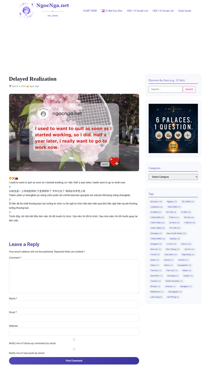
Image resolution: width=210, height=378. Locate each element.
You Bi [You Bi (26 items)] (155, 254)
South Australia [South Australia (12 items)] (174, 281)
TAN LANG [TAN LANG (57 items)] (174, 207)
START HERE (90, 10)
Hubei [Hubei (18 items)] (186, 270)
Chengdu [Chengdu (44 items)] (156, 233)
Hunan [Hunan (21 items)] (168, 260)
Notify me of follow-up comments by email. (32, 343)
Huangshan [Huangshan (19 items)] (184, 265)
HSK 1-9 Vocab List (137, 10)
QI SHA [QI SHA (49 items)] (174, 222)
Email (13, 312)
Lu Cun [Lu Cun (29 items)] (171, 244)
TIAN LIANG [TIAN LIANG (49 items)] (157, 228)
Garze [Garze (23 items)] (154, 260)
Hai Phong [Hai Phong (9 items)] (173, 297)
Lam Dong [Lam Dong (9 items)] (156, 297)
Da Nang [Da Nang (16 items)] (173, 276)
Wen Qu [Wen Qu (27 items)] (155, 249)
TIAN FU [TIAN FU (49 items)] (189, 222)
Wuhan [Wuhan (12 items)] (155, 286)
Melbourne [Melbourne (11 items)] (156, 292)
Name (13, 298)
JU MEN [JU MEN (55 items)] (155, 212)
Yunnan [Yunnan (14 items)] (155, 281)
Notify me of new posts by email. (27, 353)
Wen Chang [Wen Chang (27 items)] (173, 249)
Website (13, 326)
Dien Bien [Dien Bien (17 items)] (156, 276)
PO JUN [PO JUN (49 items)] (175, 228)
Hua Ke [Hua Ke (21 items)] (183, 260)
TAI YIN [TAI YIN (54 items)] (171, 212)
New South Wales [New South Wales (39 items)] (176, 233)
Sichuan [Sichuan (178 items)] (156, 201)
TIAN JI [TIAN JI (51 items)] (174, 217)
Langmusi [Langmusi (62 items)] (156, 207)
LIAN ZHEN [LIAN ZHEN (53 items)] (157, 217)
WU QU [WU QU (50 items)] (189, 217)
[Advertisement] (105, 45)
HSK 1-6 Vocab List (163, 10)
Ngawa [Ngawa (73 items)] (172, 201)
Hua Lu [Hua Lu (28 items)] (186, 244)
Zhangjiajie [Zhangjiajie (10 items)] (174, 292)
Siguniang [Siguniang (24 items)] (188, 254)
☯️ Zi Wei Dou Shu (112, 10)
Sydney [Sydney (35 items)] (175, 238)
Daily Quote (184, 10)
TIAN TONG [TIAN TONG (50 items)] (157, 222)
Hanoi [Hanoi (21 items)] (154, 265)
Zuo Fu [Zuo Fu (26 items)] (189, 249)
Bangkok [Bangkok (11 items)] (186, 286)
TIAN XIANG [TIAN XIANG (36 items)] (157, 238)
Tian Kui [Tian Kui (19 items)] (155, 270)
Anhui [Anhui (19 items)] (168, 265)
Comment (15, 258)
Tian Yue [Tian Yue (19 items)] (171, 270)
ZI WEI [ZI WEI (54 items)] (186, 212)
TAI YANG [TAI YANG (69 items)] (188, 201)
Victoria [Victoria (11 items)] (170, 286)
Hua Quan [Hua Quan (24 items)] (171, 254)
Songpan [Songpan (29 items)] (156, 244)
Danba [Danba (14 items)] (188, 276)
